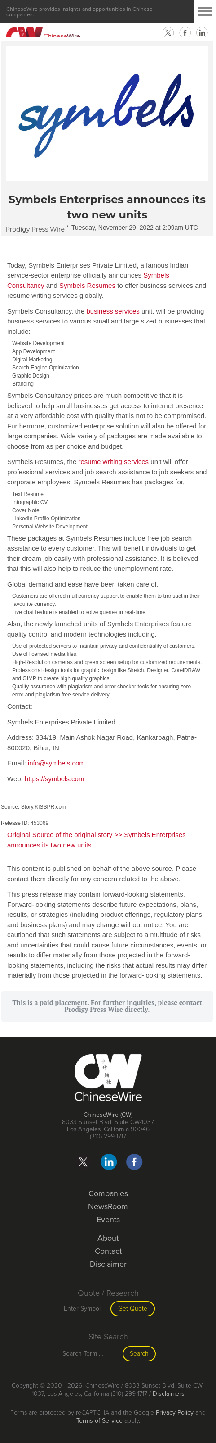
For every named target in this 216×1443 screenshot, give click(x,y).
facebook (185, 33)
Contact (108, 1251)
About (108, 1238)
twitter (168, 33)
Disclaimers (169, 1393)
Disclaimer (108, 1264)
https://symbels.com (54, 779)
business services (112, 311)
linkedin (202, 33)
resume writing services (113, 461)
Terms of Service (99, 1421)
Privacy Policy (175, 1412)
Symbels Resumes (87, 285)
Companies (108, 1193)
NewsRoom (108, 1206)
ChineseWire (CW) (108, 1115)
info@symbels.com (56, 763)
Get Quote (132, 1308)
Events (108, 1220)
